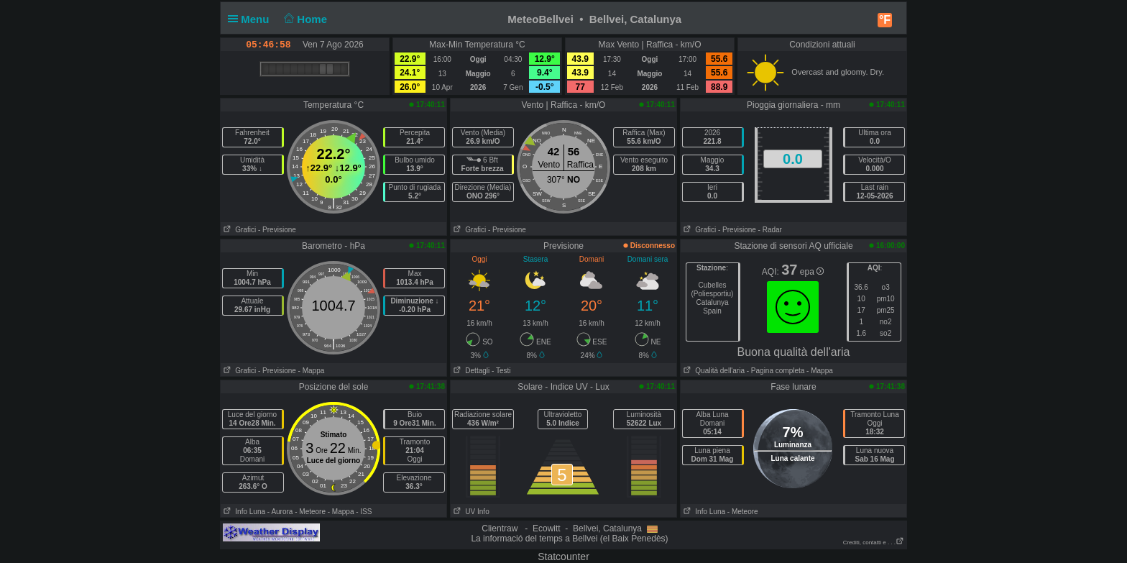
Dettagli (470, 371)
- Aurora (280, 512)
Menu (251, 19)
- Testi (501, 371)
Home (304, 19)
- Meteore (310, 512)
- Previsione (277, 230)
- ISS (364, 512)
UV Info (470, 512)
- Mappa (311, 371)
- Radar (770, 230)
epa (812, 272)
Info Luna (243, 512)
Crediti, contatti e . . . (873, 542)
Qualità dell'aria (713, 371)
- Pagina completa (776, 371)
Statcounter (563, 556)
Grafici (238, 230)
